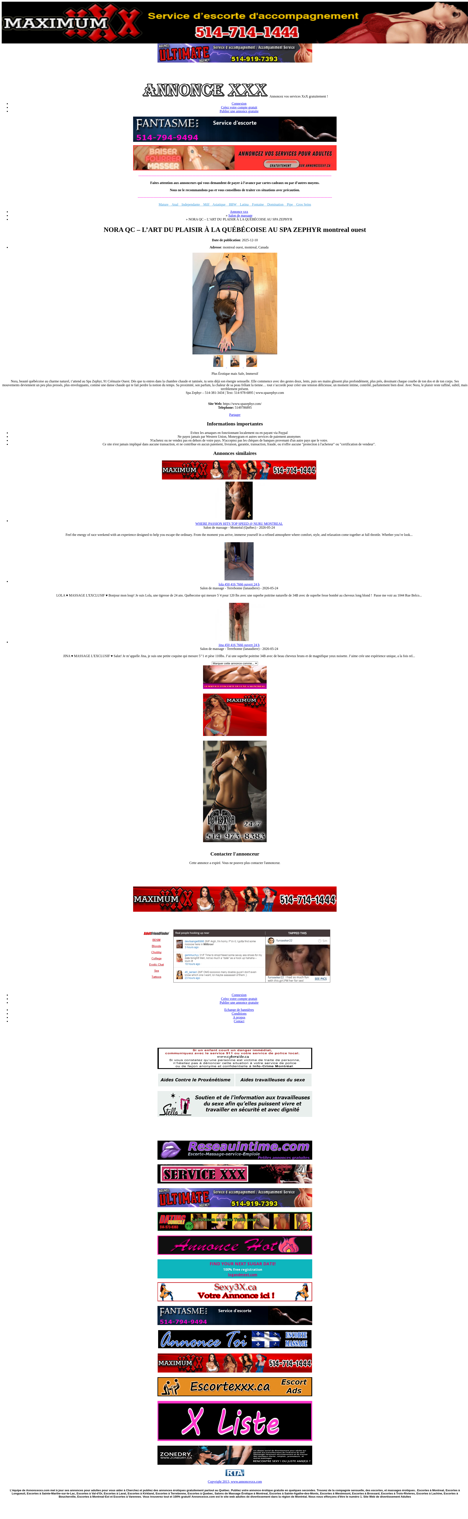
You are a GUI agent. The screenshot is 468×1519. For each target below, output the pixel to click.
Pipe (288, 204)
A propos (239, 1017)
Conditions (239, 1013)
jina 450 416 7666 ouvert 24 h (239, 645)
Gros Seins (302, 204)
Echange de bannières (239, 1010)
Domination (275, 204)
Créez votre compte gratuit (239, 107)
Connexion (239, 103)
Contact (239, 1021)
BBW (233, 204)
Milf (206, 204)
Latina (244, 204)
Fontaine (258, 204)
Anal (175, 204)
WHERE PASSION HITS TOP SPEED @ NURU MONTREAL (239, 523)
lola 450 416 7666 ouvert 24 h (239, 584)
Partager (234, 415)
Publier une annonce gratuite (239, 111)
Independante (189, 204)
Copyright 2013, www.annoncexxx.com (235, 1481)
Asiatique (219, 204)
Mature (165, 204)
